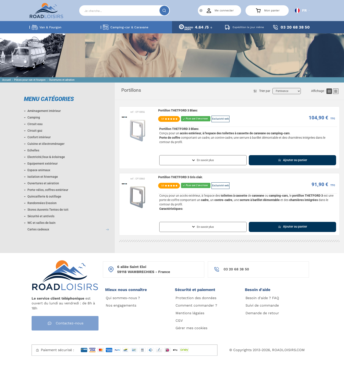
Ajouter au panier (292, 160)
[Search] (124, 10)
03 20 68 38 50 (236, 269)
